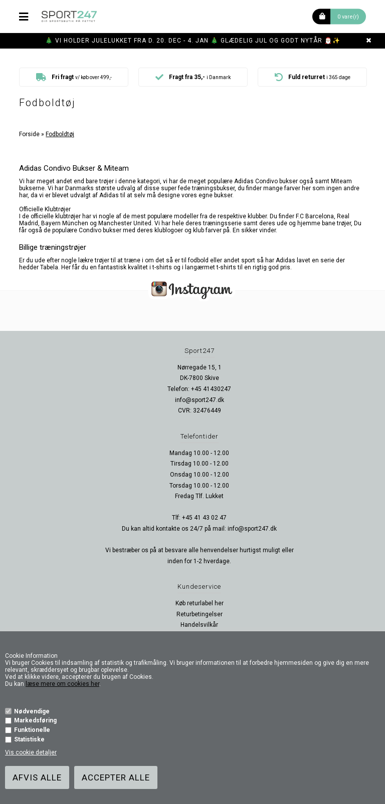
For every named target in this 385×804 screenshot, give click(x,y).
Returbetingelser (199, 614)
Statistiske (29, 739)
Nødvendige (32, 711)
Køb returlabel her (199, 603)
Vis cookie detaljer (31, 752)
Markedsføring (35, 720)
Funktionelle (32, 729)
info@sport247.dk (199, 400)
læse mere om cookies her (62, 683)
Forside (29, 134)
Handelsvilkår (199, 624)
